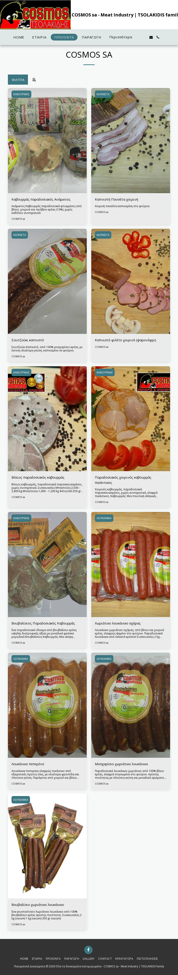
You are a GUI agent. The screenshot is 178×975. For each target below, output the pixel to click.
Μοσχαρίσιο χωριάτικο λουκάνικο (121, 764)
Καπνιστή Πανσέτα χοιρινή (116, 199)
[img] (47, 140)
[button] (144, 37)
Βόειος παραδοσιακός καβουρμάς (37, 477)
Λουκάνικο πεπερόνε (27, 764)
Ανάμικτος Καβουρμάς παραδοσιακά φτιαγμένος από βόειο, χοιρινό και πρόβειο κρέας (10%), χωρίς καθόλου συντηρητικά (46, 209)
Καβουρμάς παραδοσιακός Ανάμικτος (41, 199)
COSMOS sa (18, 218)
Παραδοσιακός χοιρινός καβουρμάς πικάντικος (123, 480)
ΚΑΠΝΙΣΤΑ (103, 94)
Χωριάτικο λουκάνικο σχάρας (118, 623)
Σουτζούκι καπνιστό (27, 340)
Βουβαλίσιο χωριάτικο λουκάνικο (37, 904)
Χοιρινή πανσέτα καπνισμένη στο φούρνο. (122, 206)
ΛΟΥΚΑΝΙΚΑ (104, 518)
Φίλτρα (18, 79)
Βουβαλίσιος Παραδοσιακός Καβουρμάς (43, 623)
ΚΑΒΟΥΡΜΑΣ (21, 94)
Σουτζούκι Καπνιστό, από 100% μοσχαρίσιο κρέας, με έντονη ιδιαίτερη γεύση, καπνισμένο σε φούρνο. (46, 348)
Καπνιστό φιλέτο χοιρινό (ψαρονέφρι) (125, 340)
